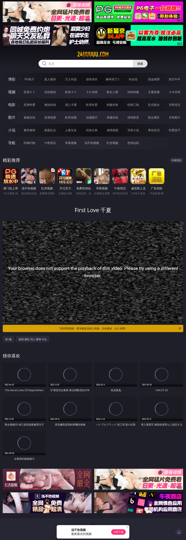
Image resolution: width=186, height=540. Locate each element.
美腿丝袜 (112, 117)
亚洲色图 (50, 117)
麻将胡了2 (112, 79)
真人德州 (50, 79)
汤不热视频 (91, 143)
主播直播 (154, 92)
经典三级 (133, 105)
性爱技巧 (174, 130)
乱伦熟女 (154, 105)
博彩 (11, 79)
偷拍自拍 (50, 105)
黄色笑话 (154, 130)
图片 (11, 117)
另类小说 (133, 130)
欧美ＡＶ (71, 92)
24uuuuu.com (93, 54)
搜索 (140, 64)
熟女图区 (154, 117)
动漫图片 (92, 117)
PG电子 (29, 79)
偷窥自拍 (29, 117)
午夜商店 (50, 143)
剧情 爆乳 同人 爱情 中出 (33, 339)
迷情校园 (112, 130)
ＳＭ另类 (174, 92)
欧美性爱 (92, 105)
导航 (11, 142)
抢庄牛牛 (174, 79)
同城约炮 (29, 143)
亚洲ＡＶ (29, 92)
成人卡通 (71, 105)
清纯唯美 (133, 117)
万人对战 (71, 79)
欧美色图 (71, 117)
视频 (11, 91)
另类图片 (174, 117)
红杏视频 (112, 143)
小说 (11, 130)
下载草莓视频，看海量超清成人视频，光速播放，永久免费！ (120, 328)
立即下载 (118, 532)
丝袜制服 (133, 92)
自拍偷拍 (50, 92)
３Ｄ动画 (92, 92)
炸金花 (133, 79)
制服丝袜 (112, 105)
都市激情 (29, 130)
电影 (11, 104)
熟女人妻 (112, 92)
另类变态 (174, 105)
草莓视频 (71, 143)
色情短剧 (133, 143)
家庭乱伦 (50, 130)
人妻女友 (71, 130)
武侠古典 (92, 130)
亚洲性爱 (29, 105)
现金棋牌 (154, 79)
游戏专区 (92, 79)
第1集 (8, 339)
